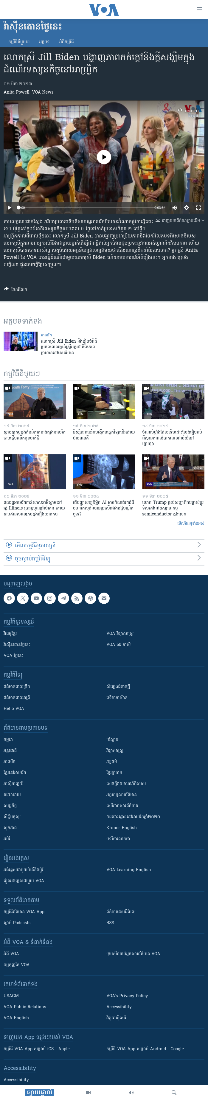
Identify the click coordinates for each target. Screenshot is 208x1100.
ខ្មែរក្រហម (114, 773)
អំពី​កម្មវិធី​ (66, 42)
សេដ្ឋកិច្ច (10, 806)
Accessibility (119, 1007)
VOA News (43, 92)
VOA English (16, 1018)
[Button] (15, 290)
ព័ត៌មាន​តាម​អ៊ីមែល (121, 912)
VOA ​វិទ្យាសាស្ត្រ (120, 634)
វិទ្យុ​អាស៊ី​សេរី (116, 1018)
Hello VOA (14, 709)
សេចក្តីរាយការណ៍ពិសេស (126, 784)
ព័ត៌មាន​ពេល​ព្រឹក (17, 687)
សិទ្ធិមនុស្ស (12, 817)
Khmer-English (121, 828)
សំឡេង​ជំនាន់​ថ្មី (118, 687)
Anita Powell (17, 92)
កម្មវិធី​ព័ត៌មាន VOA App (24, 912)
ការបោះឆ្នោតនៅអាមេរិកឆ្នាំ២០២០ (133, 817)
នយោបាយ (12, 795)
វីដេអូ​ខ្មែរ (10, 634)
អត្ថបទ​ (44, 42)
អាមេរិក (9, 762)
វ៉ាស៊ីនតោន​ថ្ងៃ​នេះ (17, 645)
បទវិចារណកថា (118, 839)
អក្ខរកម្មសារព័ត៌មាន (121, 795)
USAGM (11, 996)
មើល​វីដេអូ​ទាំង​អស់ (190, 523)
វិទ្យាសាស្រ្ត (114, 751)
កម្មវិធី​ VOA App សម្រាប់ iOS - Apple (37, 1049)
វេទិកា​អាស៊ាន (117, 698)
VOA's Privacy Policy (127, 996)
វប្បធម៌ (111, 762)
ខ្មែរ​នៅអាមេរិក (15, 773)
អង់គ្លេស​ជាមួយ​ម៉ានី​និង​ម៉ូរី (23, 870)
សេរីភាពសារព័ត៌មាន (122, 806)
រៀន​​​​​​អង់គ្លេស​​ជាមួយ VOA (24, 881)
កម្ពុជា (8, 740)
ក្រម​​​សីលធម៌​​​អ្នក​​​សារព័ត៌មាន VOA (133, 954)
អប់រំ (7, 839)
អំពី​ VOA (11, 954)
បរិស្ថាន (112, 740)
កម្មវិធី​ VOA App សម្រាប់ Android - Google (145, 1049)
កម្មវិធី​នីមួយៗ (19, 42)
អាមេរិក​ (46, 335)
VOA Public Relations (25, 1007)
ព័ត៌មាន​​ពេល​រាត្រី (17, 698)
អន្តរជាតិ (10, 751)
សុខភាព (10, 828)
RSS (110, 923)
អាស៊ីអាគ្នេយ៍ (14, 784)
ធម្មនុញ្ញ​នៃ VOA (17, 965)
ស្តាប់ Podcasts (17, 923)
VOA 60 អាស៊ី (118, 645)
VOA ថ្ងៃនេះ (14, 656)
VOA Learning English (128, 870)
